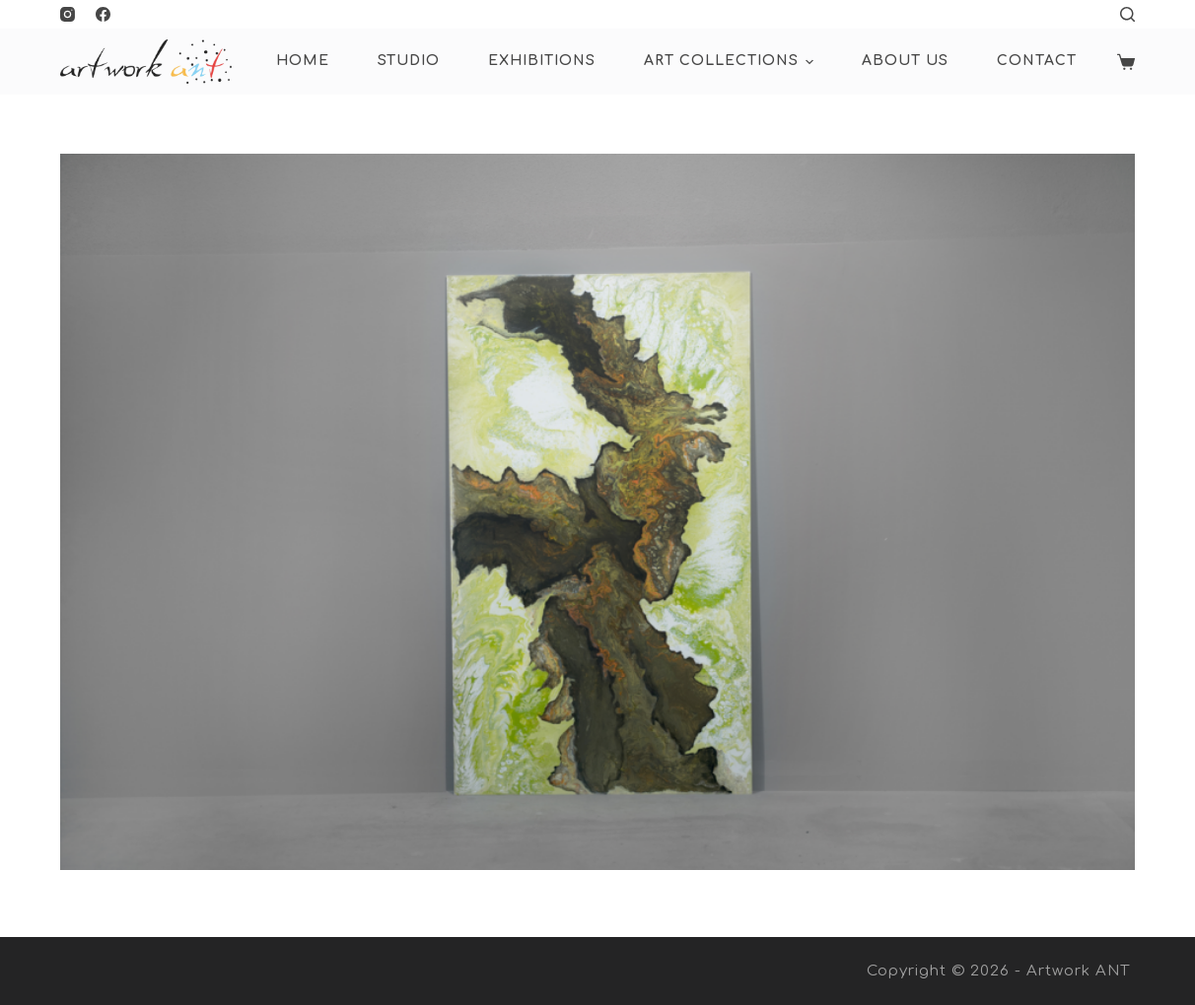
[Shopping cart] (1126, 62)
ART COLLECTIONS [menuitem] (731, 62)
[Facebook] (103, 14)
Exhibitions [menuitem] (542, 60)
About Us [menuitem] (905, 60)
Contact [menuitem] (1037, 60)
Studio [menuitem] (409, 60)
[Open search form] (1127, 14)
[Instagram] (67, 14)
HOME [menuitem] (302, 60)
